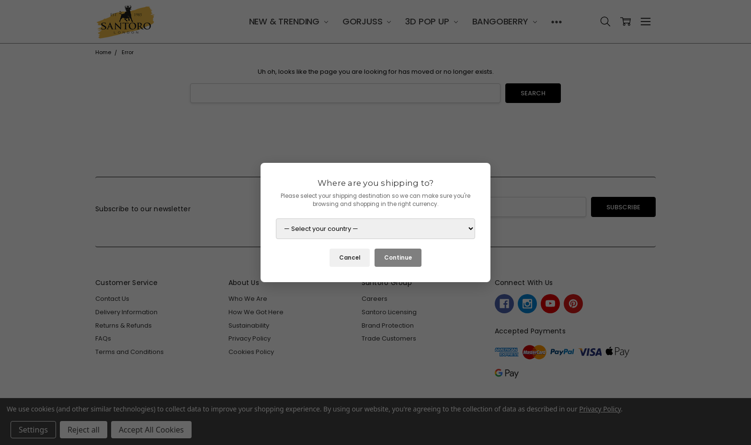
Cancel (349, 258)
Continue (398, 258)
